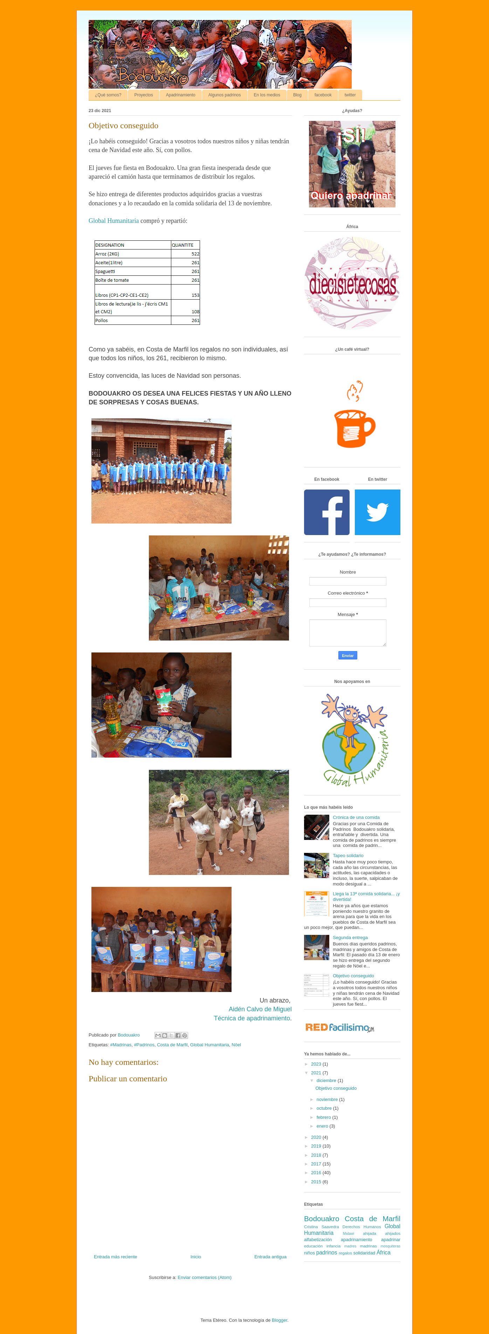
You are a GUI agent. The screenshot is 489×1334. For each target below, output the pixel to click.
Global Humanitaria (114, 220)
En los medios (267, 95)
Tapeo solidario (348, 855)
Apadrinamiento (180, 95)
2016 (317, 1172)
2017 (317, 1164)
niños (309, 1253)
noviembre (328, 1099)
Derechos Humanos (362, 1226)
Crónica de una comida (356, 817)
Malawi (348, 1234)
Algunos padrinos (224, 95)
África (384, 1253)
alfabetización (318, 1239)
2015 (317, 1181)
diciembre (327, 1080)
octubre (325, 1108)
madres (350, 1246)
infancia (333, 1246)
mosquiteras (390, 1246)
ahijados (392, 1233)
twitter (350, 95)
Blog (297, 95)
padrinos (326, 1253)
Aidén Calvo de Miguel (260, 1009)
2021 (317, 1072)
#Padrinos (144, 1044)
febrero (324, 1117)
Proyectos (143, 95)
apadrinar (390, 1239)
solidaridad (364, 1253)
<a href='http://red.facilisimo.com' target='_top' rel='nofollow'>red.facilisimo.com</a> (340, 1028)
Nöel (236, 1044)
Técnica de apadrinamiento (252, 1018)
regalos (345, 1253)
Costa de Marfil (172, 1044)
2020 (317, 1137)
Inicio (196, 1256)
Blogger (279, 1320)
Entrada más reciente (115, 1256)
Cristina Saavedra (321, 1226)
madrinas (368, 1246)
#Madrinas (120, 1044)
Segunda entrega (350, 937)
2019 (317, 1146)
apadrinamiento (356, 1239)
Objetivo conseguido (353, 975)
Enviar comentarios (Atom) (205, 1277)
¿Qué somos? (108, 95)
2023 (317, 1064)
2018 (317, 1155)
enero (323, 1126)
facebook (323, 95)
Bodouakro (321, 1219)
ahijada (369, 1233)
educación (313, 1246)
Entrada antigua (270, 1256)
